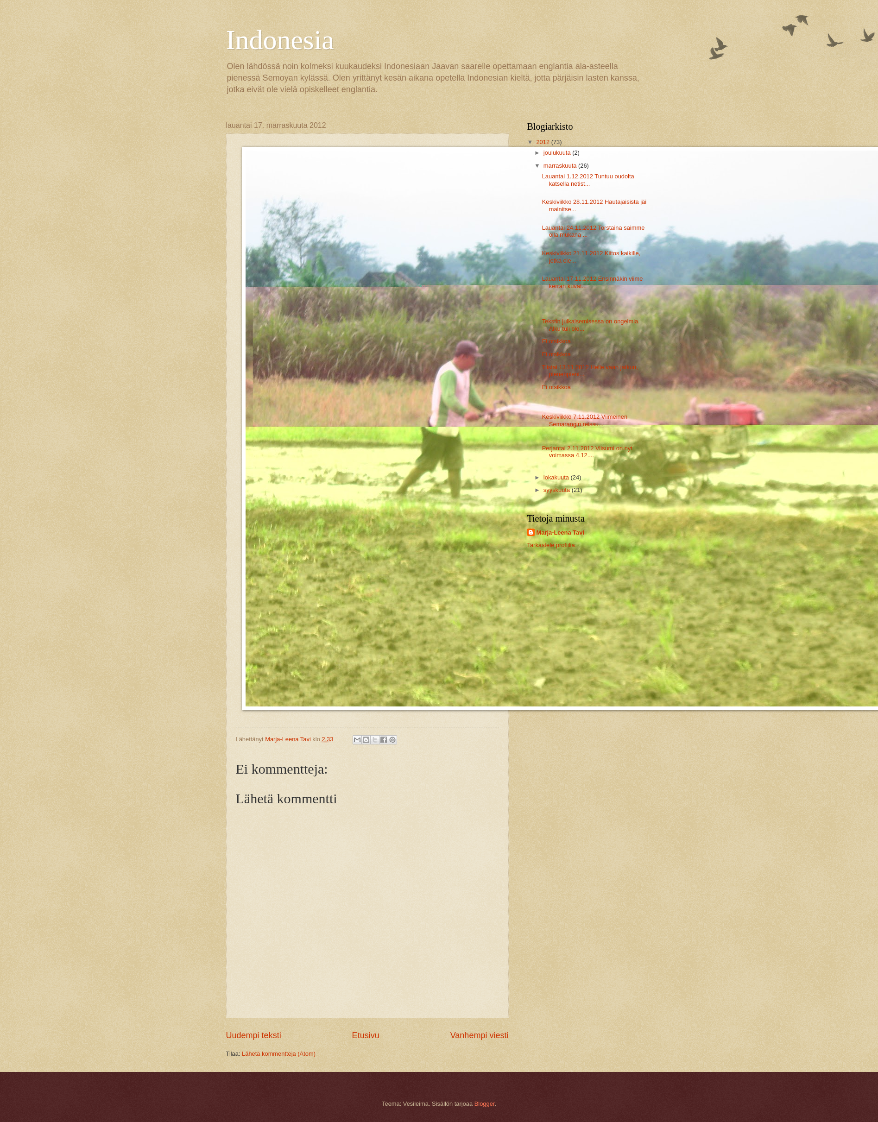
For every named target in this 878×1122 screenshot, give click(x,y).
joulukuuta (557, 152)
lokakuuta (557, 477)
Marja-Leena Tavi (561, 532)
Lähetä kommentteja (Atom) (279, 1053)
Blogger (484, 1103)
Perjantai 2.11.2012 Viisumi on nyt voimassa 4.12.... (587, 452)
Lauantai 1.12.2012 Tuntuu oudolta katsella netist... (588, 180)
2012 (543, 142)
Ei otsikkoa (556, 341)
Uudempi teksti (253, 1035)
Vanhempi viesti (479, 1035)
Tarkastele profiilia (551, 545)
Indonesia (280, 40)
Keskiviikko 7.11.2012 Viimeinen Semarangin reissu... (584, 420)
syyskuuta (557, 489)
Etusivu (365, 1035)
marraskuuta (560, 165)
